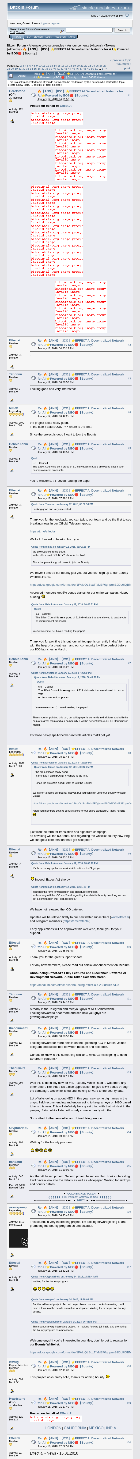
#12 (129, 1032)
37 (42, 68)
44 (69, 68)
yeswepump (17, 1207)
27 (104, 65)
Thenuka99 (17, 1068)
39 (50, 68)
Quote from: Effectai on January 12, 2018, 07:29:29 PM (61, 673)
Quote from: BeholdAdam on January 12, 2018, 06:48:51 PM (64, 604)
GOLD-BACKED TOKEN (81, 1193)
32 (23, 68)
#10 (129, 946)
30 (16, 68)
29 (12, 68)
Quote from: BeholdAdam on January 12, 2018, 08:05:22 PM (64, 863)
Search (38, 37)
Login (48, 37)
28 (8, 68)
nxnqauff (15, 1161)
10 (40, 65)
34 (31, 68)
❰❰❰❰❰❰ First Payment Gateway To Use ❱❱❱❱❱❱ (80, 1196)
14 (55, 65)
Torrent (20, 32)
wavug (14, 1362)
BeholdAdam (18, 444)
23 (89, 65)
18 (70, 65)
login (44, 23)
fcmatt (13, 408)
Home (18, 37)
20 (78, 65)
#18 (129, 1366)
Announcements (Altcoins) (85, 45)
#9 (129, 853)
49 (88, 68)
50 (92, 68)
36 (39, 68)
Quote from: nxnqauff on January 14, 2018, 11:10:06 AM (62, 1299)
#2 (129, 344)
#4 (129, 412)
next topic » (124, 63)
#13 (129, 1072)
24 (93, 65)
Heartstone (17, 91)
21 (81, 65)
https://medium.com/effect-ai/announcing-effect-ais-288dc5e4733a (74, 985)
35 (35, 68)
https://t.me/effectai (43, 531)
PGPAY (80, 1200)
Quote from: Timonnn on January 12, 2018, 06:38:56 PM (62, 504)
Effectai (14, 340)
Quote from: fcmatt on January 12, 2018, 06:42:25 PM (60, 547)
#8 (129, 753)
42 (62, 68)
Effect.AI (66, 105)
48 (84, 68)
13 (51, 65)
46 (77, 68)
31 (20, 68)
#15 (129, 1166)
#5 (129, 448)
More (71, 37)
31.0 (12, 32)
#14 (129, 1132)
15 (59, 65)
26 (100, 65)
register (55, 23)
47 (81, 68)
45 (73, 68)
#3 (129, 378)
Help (28, 37)
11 (43, 65)
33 (27, 68)
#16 (129, 1211)
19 (74, 65)
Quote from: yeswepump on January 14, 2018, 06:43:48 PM (63, 1321)
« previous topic (120, 60)
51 (96, 68)
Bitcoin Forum (16, 45)
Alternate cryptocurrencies (46, 45)
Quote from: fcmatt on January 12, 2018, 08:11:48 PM (60, 887)
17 (66, 65)
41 (58, 68)
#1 (129, 95)
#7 (129, 663)
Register (60, 37)
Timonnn (15, 374)
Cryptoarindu (18, 1128)
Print (127, 68)
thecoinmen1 (18, 1028)
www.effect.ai (120, 917)
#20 (129, 1442)
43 (65, 68)
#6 (129, 494)
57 (103, 68)
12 (47, 65)
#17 (129, 1267)
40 (54, 68)
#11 (129, 998)
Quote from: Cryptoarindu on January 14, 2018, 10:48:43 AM (64, 1276)
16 (62, 65)
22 (85, 65)
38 (46, 68)
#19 (129, 1403)
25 (97, 65)
